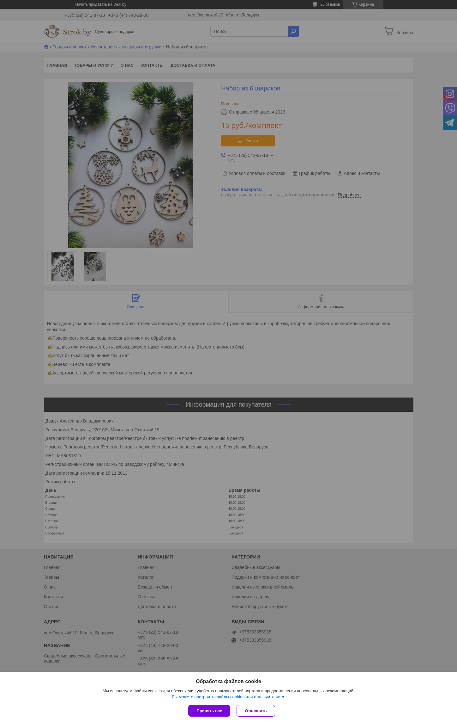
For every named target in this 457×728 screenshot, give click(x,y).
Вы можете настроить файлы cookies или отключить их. (226, 696)
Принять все (209, 710)
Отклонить (256, 710)
